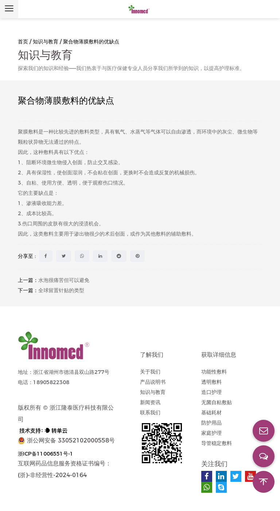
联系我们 (150, 412)
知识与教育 (45, 41)
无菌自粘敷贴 (216, 402)
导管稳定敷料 (216, 443)
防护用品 (211, 422)
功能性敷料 (214, 371)
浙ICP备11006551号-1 (45, 453)
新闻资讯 (150, 402)
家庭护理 (211, 433)
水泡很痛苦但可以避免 (63, 280)
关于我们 (150, 371)
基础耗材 (211, 412)
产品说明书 (153, 382)
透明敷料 (211, 382)
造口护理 (211, 392)
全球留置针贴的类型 (61, 290)
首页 (23, 41)
